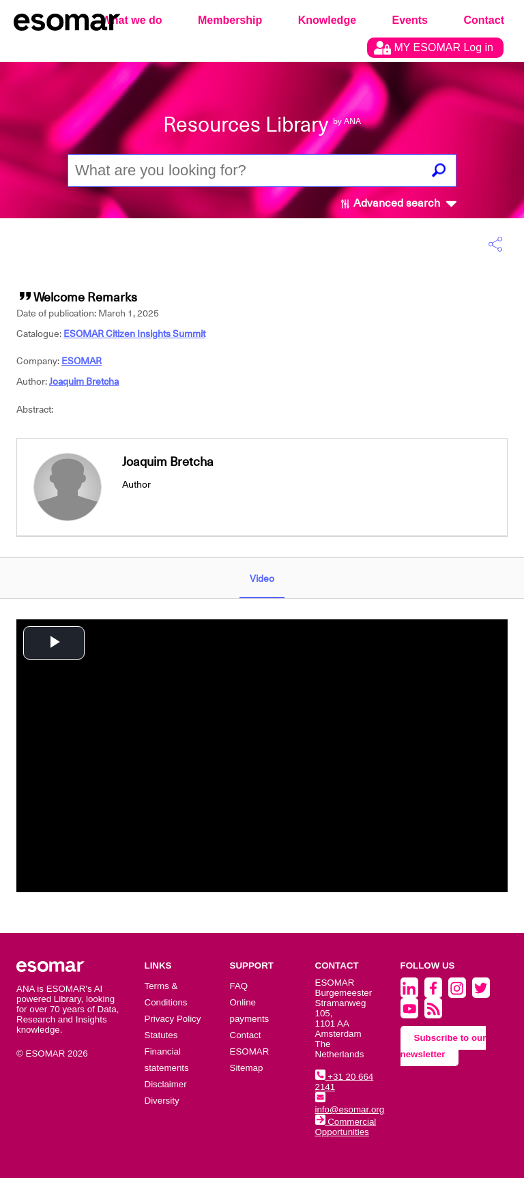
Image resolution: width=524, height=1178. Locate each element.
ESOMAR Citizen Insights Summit (134, 333)
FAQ (239, 986)
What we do (132, 20)
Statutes (161, 1035)
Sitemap (246, 1068)
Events (410, 20)
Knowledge (327, 20)
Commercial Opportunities (346, 1127)
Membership (230, 20)
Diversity (162, 1100)
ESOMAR (81, 361)
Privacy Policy (173, 1019)
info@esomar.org (350, 1104)
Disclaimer (166, 1084)
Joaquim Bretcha (84, 381)
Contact (483, 20)
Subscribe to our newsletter (443, 1046)
